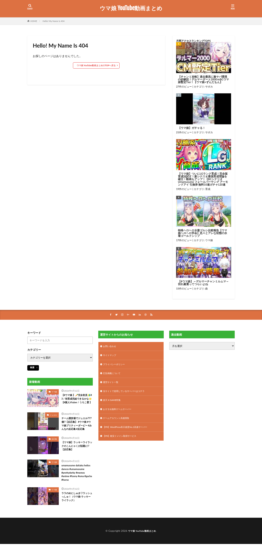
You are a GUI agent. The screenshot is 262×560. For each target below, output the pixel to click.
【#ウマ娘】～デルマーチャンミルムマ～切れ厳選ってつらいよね (203, 282)
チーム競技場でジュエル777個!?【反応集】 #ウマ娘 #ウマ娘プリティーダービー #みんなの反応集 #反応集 (76, 430)
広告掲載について (113, 375)
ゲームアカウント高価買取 (118, 422)
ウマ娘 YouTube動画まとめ (131, 8)
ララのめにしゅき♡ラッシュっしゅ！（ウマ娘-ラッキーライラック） (77, 513)
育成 (207, 188)
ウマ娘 (209, 240)
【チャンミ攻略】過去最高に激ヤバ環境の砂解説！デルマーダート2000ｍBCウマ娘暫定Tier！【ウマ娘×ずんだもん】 (203, 79)
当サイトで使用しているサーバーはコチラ (127, 394)
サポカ (209, 86)
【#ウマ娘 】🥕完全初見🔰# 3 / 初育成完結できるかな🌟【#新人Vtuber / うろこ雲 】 (76, 402)
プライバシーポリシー (115, 366)
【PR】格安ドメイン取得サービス (122, 441)
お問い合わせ (110, 347)
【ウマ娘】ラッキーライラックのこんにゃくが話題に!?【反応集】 (76, 456)
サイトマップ (110, 356)
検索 (32, 367)
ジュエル (53, 418)
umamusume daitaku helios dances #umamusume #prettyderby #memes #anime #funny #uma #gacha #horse (74, 485)
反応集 (54, 448)
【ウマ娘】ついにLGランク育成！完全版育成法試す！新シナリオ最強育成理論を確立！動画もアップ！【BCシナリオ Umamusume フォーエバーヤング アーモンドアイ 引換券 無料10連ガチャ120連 (203, 179)
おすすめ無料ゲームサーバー (119, 413)
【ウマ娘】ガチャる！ (191, 128)
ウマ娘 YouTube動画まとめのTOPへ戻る (96, 65)
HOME (33, 21)
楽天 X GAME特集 (113, 403)
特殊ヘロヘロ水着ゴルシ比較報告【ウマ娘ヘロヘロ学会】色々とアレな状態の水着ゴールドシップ (202, 233)
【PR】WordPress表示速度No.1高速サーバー (128, 432)
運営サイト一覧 (112, 384)
